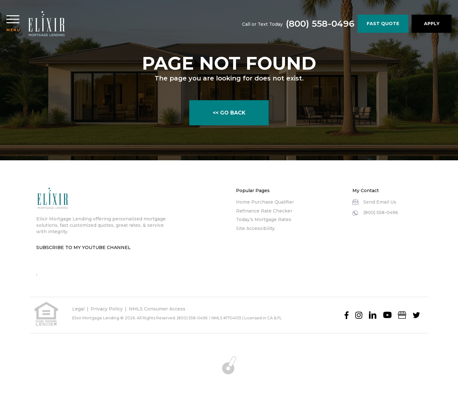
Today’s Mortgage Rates (263, 219)
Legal (78, 309)
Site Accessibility (255, 228)
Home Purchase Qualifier (265, 202)
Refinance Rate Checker (264, 211)
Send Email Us (379, 202)
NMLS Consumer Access (157, 309)
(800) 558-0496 (319, 23)
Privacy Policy (107, 309)
